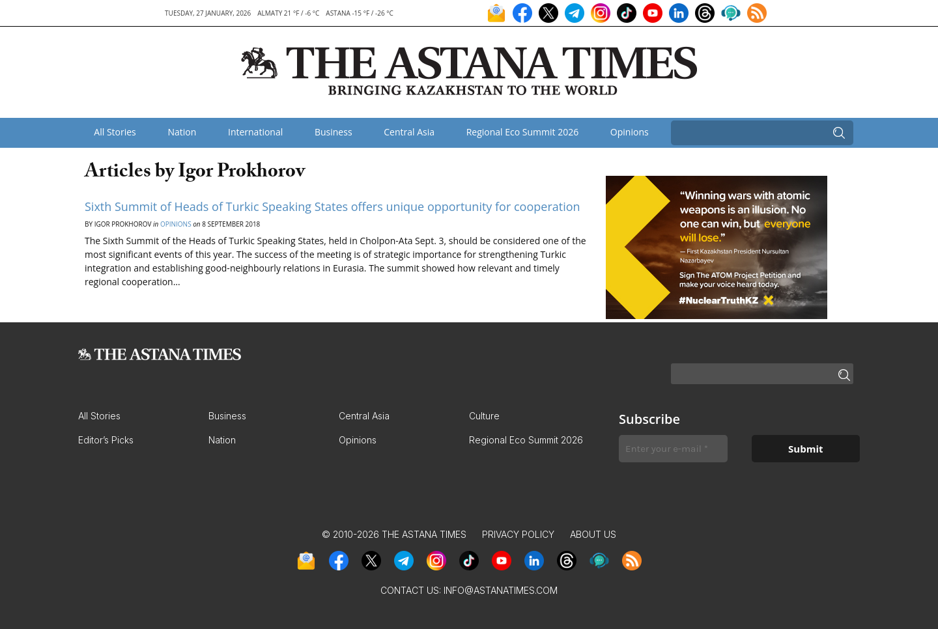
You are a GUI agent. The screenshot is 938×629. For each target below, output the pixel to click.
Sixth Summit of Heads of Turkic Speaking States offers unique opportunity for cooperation (332, 206)
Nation (181, 132)
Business (333, 132)
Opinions (629, 132)
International (255, 132)
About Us (593, 534)
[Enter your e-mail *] (673, 449)
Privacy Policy (518, 534)
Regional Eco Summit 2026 (522, 132)
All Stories (114, 132)
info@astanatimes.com (501, 590)
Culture (484, 415)
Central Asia (409, 132)
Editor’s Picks (106, 439)
